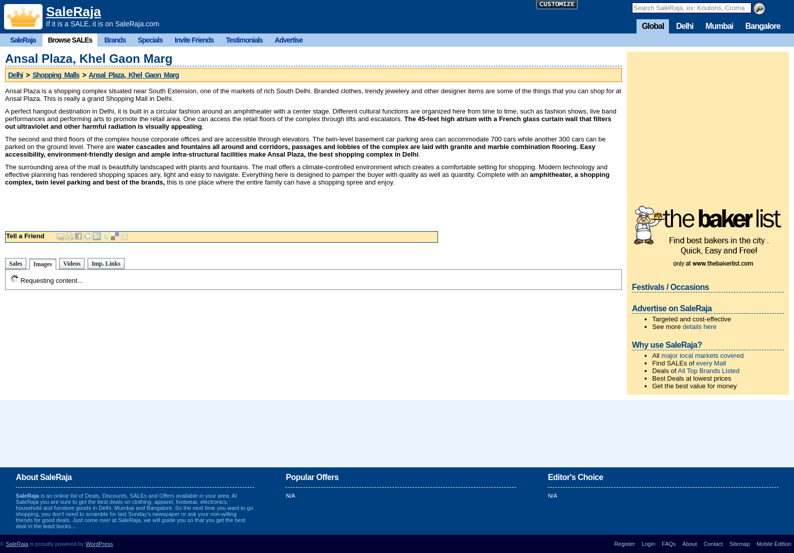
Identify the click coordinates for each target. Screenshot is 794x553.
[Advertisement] (313, 206)
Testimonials (244, 40)
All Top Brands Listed (709, 371)
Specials (150, 40)
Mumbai (719, 26)
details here (700, 326)
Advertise (289, 40)
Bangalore (762, 26)
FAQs (669, 544)
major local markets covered (702, 355)
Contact (713, 544)
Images (42, 264)
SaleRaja (73, 11)
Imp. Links (106, 263)
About (690, 544)
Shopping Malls (55, 75)
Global (653, 26)
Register (624, 544)
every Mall (711, 363)
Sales (15, 263)
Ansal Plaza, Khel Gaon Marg (134, 75)
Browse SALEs (70, 40)
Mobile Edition (774, 544)
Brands (115, 40)
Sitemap (739, 544)
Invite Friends (194, 40)
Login (648, 544)
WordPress (99, 544)
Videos (72, 263)
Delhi (684, 26)
